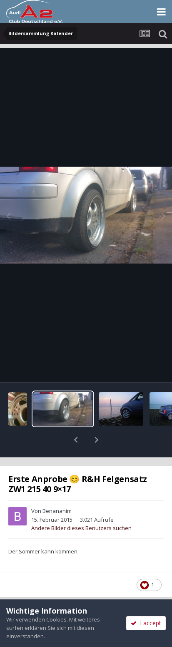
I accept (146, 623)
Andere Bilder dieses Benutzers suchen (81, 506)
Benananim (57, 489)
